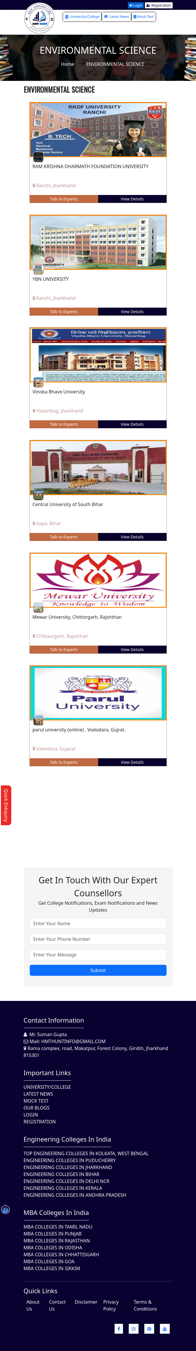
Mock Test (144, 16)
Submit (98, 970)
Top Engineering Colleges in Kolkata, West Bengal (86, 1153)
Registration (158, 5)
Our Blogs (37, 1108)
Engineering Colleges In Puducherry (70, 1160)
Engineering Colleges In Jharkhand (68, 1167)
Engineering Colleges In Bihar (61, 1174)
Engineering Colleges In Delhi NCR (66, 1181)
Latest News (116, 16)
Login (135, 5)
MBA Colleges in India (56, 1212)
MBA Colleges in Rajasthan (57, 1240)
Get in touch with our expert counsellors (97, 886)
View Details (132, 199)
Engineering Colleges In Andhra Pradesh (75, 1195)
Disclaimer (86, 1302)
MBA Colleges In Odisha (53, 1247)
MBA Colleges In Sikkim (52, 1268)
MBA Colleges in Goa (49, 1261)
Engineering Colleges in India (67, 1139)
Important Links (47, 1072)
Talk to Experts (64, 199)
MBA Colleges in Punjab (53, 1234)
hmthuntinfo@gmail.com (73, 1041)
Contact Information (54, 1020)
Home (67, 64)
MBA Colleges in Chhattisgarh (61, 1254)
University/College (82, 16)
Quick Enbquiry (6, 805)
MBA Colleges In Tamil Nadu (58, 1227)
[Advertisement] (98, 812)
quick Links (41, 1290)
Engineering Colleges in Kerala (63, 1188)
